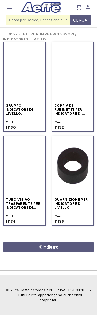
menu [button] (9, 7)
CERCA (80, 20)
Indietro (48, 247)
